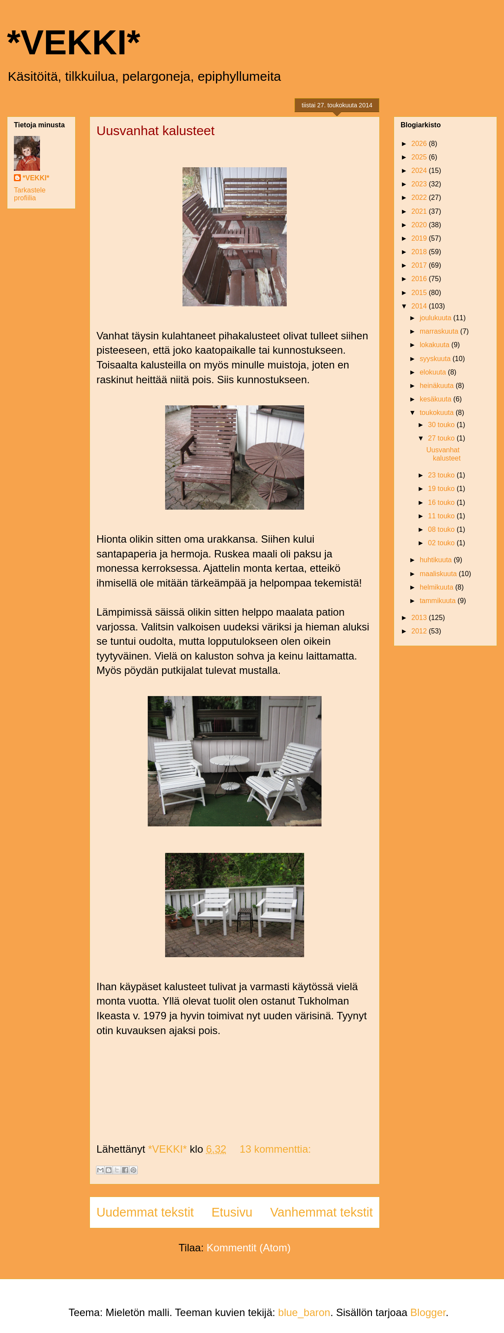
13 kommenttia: (275, 1149)
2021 (420, 211)
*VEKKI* (73, 42)
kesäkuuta (436, 399)
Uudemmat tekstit (145, 1212)
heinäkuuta (438, 385)
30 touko (442, 424)
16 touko (442, 502)
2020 (420, 225)
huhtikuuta (437, 560)
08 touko (442, 529)
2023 (420, 184)
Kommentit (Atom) (249, 1247)
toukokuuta (438, 412)
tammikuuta (439, 600)
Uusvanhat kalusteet (155, 130)
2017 (420, 265)
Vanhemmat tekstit (321, 1212)
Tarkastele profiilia (30, 194)
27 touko (442, 438)
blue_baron (304, 1312)
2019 (420, 238)
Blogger (427, 1312)
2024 (420, 170)
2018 (420, 251)
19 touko (442, 488)
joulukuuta (436, 318)
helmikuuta (437, 587)
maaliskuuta (439, 573)
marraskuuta (440, 331)
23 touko (442, 475)
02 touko (442, 543)
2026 (420, 143)
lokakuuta (435, 344)
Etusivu (232, 1212)
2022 (420, 197)
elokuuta (434, 372)
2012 (420, 631)
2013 (420, 617)
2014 (420, 306)
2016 (420, 278)
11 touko (442, 516)
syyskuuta (436, 358)
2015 (420, 292)
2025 (420, 157)
